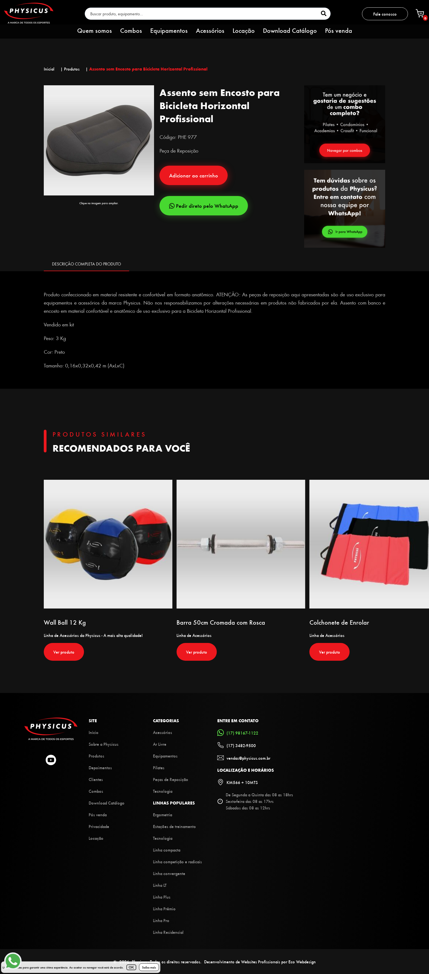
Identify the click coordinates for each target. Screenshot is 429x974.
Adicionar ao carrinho (193, 175)
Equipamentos (169, 30)
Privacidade (99, 826)
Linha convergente (169, 873)
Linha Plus (161, 897)
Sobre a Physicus (103, 744)
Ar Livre (159, 744)
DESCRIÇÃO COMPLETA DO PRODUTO (86, 264)
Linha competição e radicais (177, 861)
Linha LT (160, 885)
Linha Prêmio (164, 908)
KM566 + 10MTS (237, 782)
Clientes (96, 779)
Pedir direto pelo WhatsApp (203, 205)
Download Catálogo (290, 30)
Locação (244, 30)
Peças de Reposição (170, 779)
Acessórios (210, 30)
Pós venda (338, 30)
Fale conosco (385, 14)
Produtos (96, 756)
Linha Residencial (168, 932)
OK (131, 967)
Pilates (158, 767)
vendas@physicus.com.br (243, 757)
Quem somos (94, 30)
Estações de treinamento (174, 826)
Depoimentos (100, 767)
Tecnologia (162, 791)
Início (93, 732)
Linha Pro (161, 920)
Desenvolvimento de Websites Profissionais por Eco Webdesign (260, 961)
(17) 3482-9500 (236, 745)
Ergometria (162, 814)
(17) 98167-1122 (237, 732)
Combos (131, 30)
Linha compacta (166, 850)
